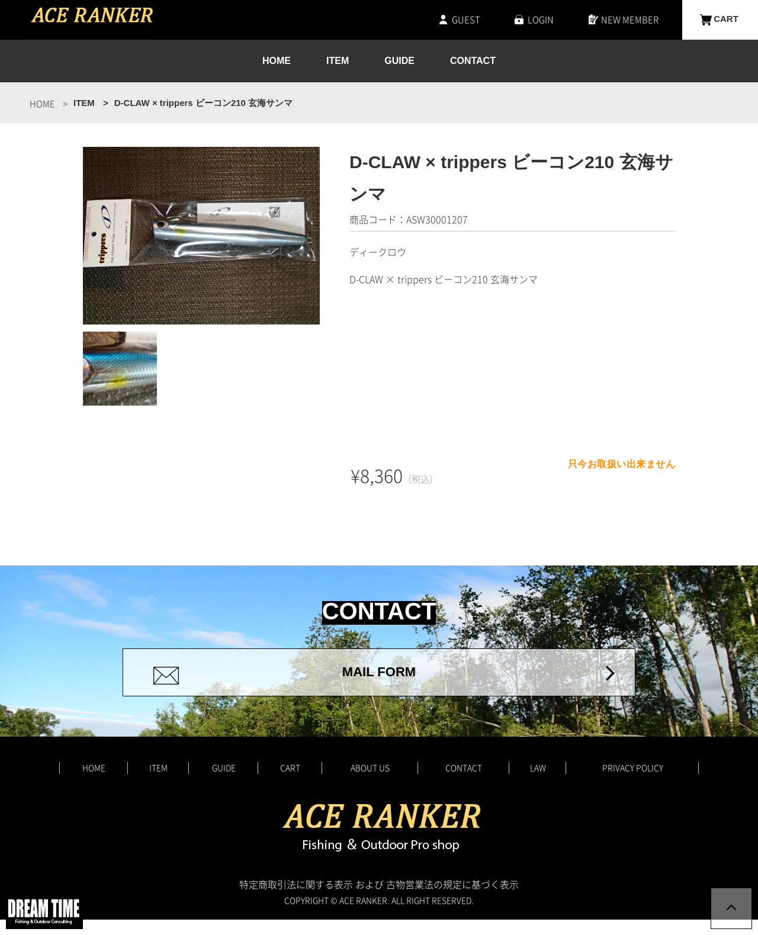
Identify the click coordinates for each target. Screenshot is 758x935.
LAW (538, 782)
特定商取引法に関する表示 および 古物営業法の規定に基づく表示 (379, 899)
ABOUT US (370, 782)
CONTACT (473, 61)
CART (726, 19)
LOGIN (541, 19)
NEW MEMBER (630, 19)
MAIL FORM (379, 679)
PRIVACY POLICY (632, 782)
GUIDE (399, 61)
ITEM (337, 61)
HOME (276, 61)
